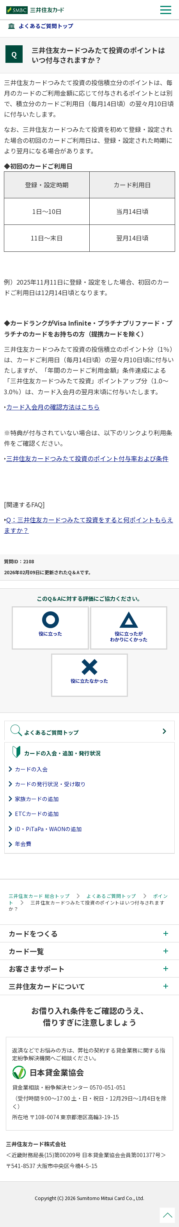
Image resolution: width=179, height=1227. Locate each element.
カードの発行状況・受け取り (50, 784)
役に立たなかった (89, 680)
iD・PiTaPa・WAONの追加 (48, 829)
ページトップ (167, 1215)
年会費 (23, 844)
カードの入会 (31, 769)
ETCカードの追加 (36, 813)
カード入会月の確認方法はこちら (53, 406)
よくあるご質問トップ (46, 26)
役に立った (50, 633)
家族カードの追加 (36, 799)
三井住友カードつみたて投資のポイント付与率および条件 (87, 458)
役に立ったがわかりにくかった (128, 636)
